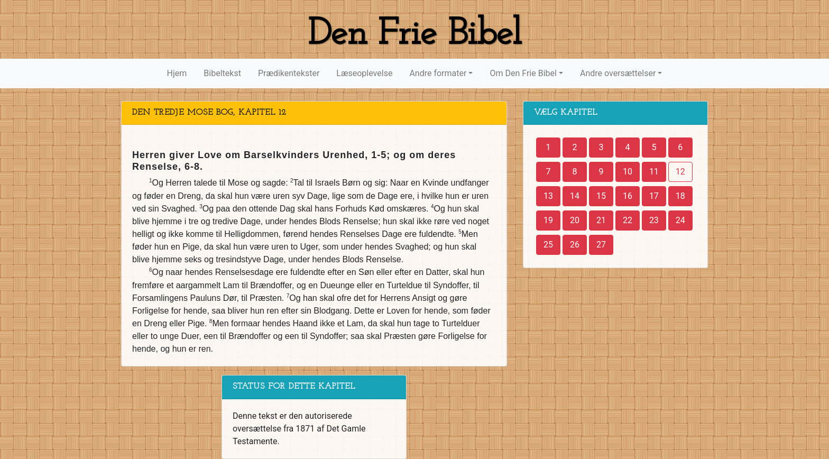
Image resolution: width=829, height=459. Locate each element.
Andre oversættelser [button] (618, 73)
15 (601, 196)
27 (601, 245)
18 (680, 196)
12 (680, 172)
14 (574, 196)
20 (574, 220)
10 (627, 172)
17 (654, 196)
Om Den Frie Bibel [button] (523, 73)
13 (548, 196)
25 (548, 245)
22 (627, 220)
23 (654, 220)
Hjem (177, 73)
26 (574, 245)
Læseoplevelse (364, 73)
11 (654, 172)
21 (601, 220)
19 (548, 220)
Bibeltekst (222, 73)
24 (680, 220)
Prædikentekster (288, 73)
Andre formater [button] (437, 73)
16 (627, 196)
